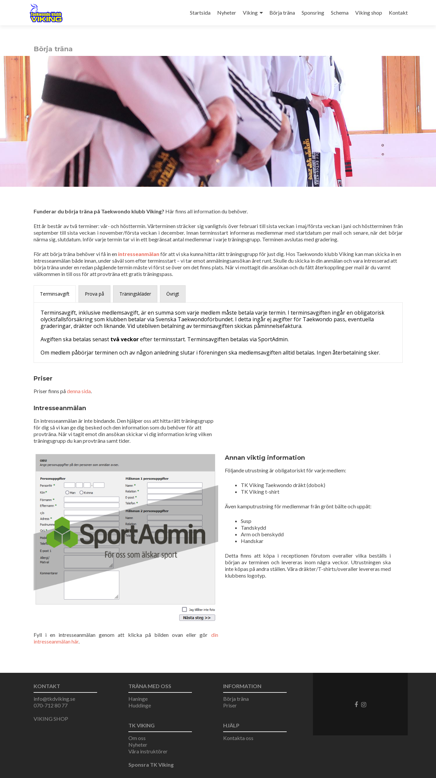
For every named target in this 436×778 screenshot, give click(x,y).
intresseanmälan (138, 254)
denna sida (79, 391)
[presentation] (55, 294)
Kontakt (398, 12)
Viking (250, 12)
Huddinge (139, 705)
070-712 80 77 (51, 705)
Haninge (138, 698)
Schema (340, 12)
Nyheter (226, 12)
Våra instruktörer (148, 751)
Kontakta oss (238, 738)
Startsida (200, 12)
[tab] (55, 294)
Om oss (137, 738)
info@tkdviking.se (54, 698)
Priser (230, 705)
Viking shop (368, 12)
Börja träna (282, 12)
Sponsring (313, 12)
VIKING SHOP (51, 718)
